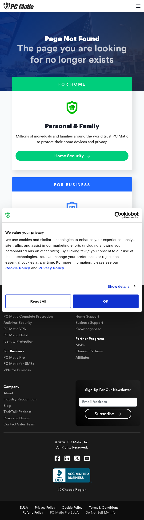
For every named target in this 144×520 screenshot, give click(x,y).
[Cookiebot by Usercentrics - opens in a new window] (118, 215)
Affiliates (83, 357)
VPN (15, 329)
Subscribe (108, 414)
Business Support (89, 322)
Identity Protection (18, 341)
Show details (119, 286)
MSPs (80, 345)
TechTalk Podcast (17, 412)
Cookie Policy (72, 507)
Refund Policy (33, 512)
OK (105, 301)
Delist (16, 335)
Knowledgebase (88, 329)
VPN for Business (17, 370)
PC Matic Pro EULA (64, 512)
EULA (24, 507)
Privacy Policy (45, 507)
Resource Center (17, 418)
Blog (7, 406)
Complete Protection (28, 316)
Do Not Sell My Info (101, 512)
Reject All (38, 301)
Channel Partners (89, 351)
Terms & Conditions (103, 507)
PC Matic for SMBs (19, 364)
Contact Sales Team (19, 424)
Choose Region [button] (72, 489)
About (8, 393)
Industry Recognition (20, 399)
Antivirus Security (18, 322)
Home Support (87, 316)
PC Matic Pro (14, 357)
